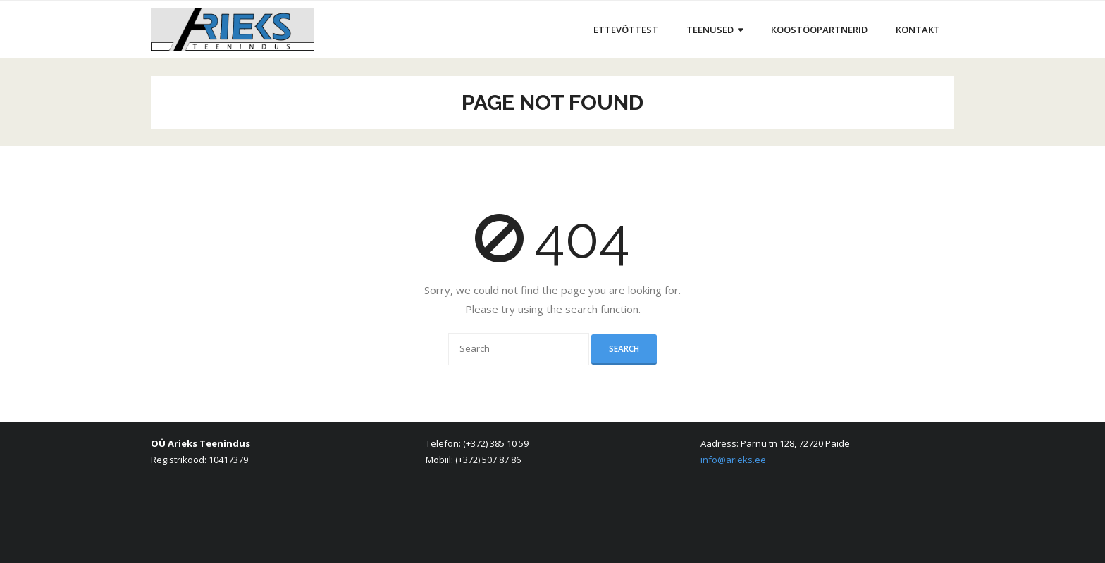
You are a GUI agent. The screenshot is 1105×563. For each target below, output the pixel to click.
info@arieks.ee (733, 459)
